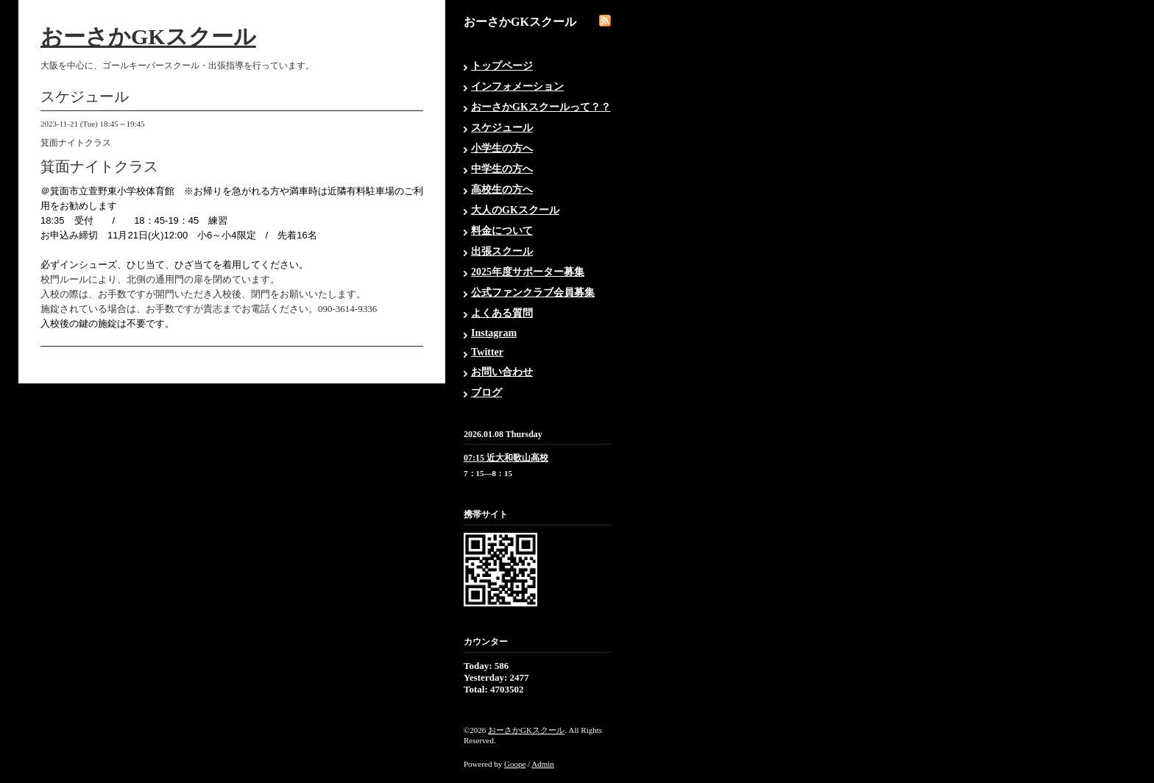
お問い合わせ (502, 372)
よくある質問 (502, 313)
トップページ (502, 65)
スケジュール (502, 127)
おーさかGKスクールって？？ (541, 107)
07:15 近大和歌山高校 (506, 458)
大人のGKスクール (515, 210)
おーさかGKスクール (148, 36)
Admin (542, 763)
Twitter (487, 352)
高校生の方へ (502, 189)
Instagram (494, 333)
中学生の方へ (502, 168)
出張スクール (502, 251)
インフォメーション (517, 86)
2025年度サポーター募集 (527, 271)
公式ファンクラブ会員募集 (533, 292)
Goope (514, 763)
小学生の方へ (502, 148)
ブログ (486, 392)
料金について (502, 230)
